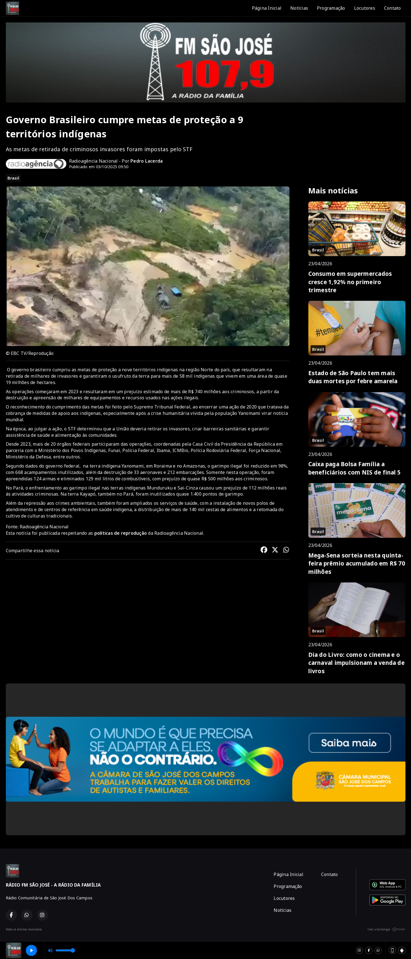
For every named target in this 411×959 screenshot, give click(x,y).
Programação (331, 8)
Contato (392, 8)
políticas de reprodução (120, 533)
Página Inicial (266, 8)
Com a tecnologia (386, 929)
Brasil (13, 178)
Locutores (364, 8)
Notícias (299, 8)
